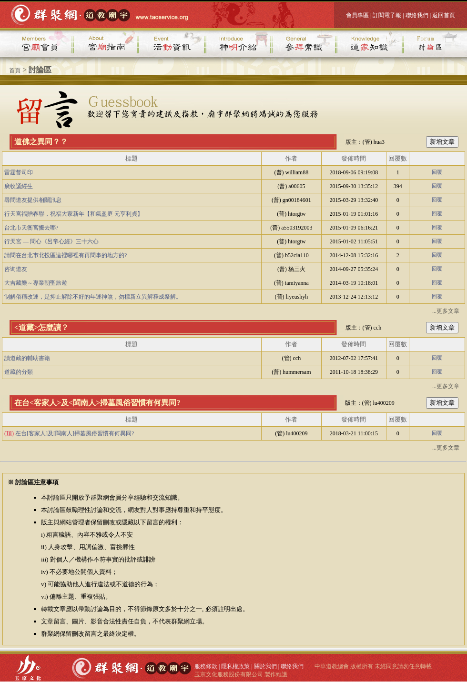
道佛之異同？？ (41, 142)
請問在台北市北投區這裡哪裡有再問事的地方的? (65, 255)
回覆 (437, 172)
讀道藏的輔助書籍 (27, 358)
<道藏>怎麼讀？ (41, 327)
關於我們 (265, 666)
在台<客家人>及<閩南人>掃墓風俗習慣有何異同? (97, 403)
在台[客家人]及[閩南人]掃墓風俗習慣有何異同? (74, 433)
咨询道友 (15, 269)
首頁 (14, 70)
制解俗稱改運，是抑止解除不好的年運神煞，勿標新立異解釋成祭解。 (93, 296)
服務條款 (205, 666)
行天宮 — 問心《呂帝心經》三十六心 (51, 241)
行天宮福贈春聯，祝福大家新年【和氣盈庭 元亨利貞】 (73, 214)
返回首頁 (443, 15)
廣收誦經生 (18, 186)
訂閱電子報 (387, 15)
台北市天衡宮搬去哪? (31, 227)
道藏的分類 (18, 372)
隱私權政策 (235, 666)
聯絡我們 (417, 15)
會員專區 (357, 15)
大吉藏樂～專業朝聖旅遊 (35, 283)
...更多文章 (445, 311)
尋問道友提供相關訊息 (32, 200)
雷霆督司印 (18, 172)
